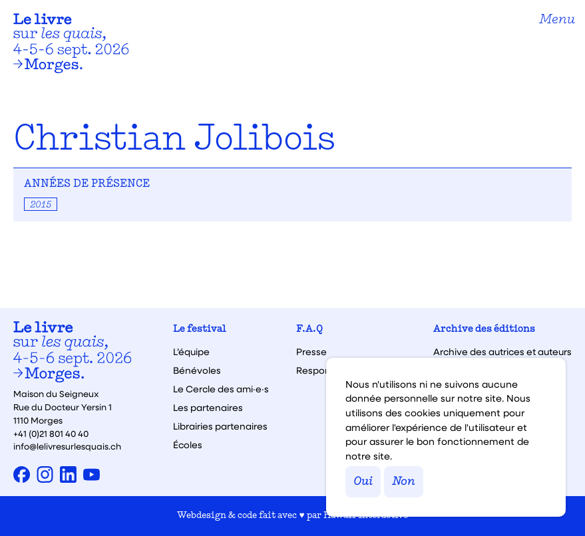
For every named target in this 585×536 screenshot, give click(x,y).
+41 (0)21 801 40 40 (51, 433)
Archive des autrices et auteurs (502, 351)
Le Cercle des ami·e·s (221, 389)
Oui (363, 481)
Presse (311, 351)
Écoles (187, 445)
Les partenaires (208, 407)
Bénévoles (197, 370)
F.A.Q (309, 330)
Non (403, 481)
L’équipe (191, 351)
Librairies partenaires (220, 426)
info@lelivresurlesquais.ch (67, 446)
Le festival (199, 330)
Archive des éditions (484, 330)
